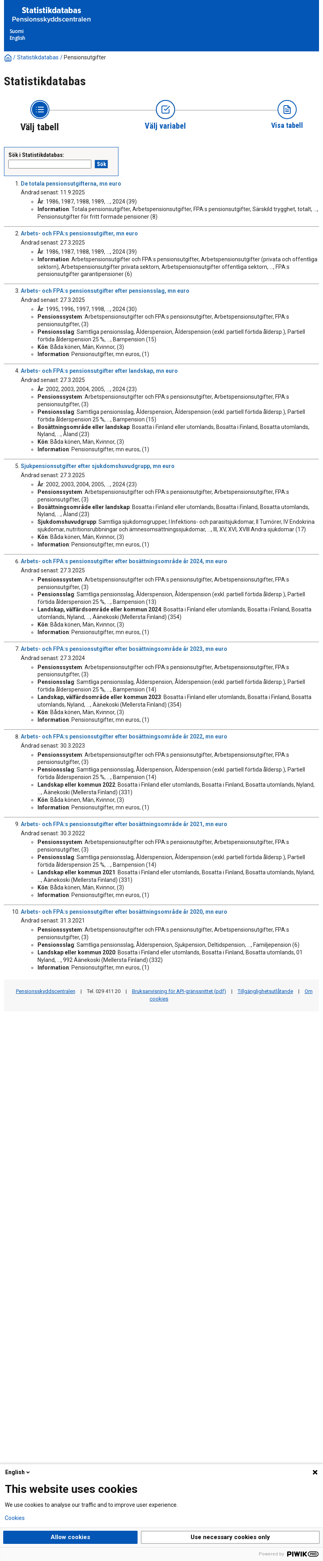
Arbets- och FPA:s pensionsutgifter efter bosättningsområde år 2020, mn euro (124, 912)
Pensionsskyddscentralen (45, 991)
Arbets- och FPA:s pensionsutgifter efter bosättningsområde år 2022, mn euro (124, 736)
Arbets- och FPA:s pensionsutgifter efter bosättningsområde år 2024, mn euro (124, 561)
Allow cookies (70, 1537)
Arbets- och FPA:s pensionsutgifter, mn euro (79, 233)
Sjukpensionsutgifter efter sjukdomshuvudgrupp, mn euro (98, 466)
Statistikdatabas (38, 57)
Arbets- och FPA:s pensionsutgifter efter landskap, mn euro (99, 371)
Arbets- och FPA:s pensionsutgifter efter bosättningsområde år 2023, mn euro (124, 649)
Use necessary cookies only (230, 1537)
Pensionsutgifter (85, 57)
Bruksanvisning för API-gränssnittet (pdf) (179, 991)
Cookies (15, 1518)
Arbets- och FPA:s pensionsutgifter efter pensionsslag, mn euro (105, 291)
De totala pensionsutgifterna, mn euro (71, 183)
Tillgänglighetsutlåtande (265, 991)
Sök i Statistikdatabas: (36, 155)
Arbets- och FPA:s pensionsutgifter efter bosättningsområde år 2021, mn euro (124, 824)
